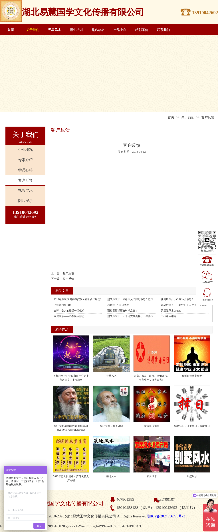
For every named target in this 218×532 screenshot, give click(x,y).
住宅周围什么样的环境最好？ (177, 299)
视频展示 (25, 191)
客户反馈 (25, 180)
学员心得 (25, 170)
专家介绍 (25, 160)
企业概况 (25, 150)
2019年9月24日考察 (118, 305)
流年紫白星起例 (63, 305)
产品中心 (119, 30)
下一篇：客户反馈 (62, 278)
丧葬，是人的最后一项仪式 (69, 310)
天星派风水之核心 (171, 310)
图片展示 (25, 201)
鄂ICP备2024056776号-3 (166, 516)
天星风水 (54, 30)
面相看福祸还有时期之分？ (122, 310)
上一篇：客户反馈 (62, 273)
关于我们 (32, 30)
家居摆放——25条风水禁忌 (69, 316)
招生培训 (76, 30)
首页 (11, 30)
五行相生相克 (168, 316)
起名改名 (98, 30)
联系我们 (163, 30)
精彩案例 (141, 30)
